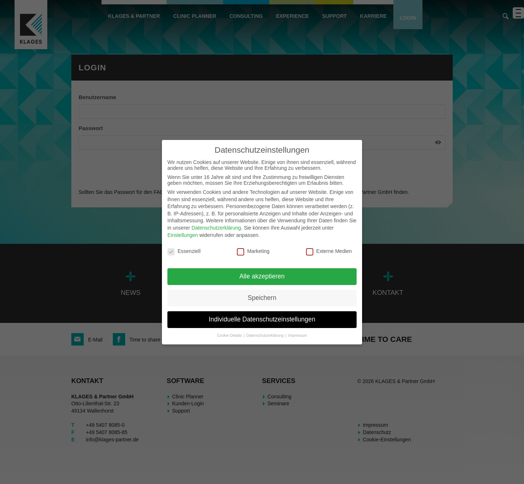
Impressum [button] (297, 335)
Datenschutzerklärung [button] (265, 335)
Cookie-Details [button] (230, 335)
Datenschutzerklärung (216, 228)
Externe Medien (329, 251)
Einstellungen (182, 235)
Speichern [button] (262, 297)
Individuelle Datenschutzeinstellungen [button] (262, 319)
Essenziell (184, 251)
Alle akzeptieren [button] (262, 276)
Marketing (253, 251)
